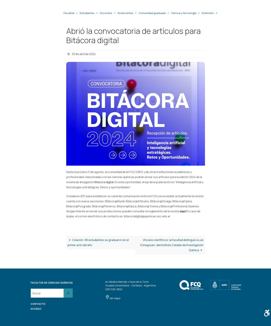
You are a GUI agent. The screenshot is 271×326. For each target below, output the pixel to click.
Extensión (210, 11)
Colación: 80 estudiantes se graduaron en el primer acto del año (98, 242)
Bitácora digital (103, 182)
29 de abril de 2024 (84, 54)
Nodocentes (127, 11)
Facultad (71, 11)
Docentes (108, 11)
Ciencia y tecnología (185, 11)
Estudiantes (89, 11)
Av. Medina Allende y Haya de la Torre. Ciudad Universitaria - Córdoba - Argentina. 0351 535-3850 (130, 290)
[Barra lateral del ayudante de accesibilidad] (267, 313)
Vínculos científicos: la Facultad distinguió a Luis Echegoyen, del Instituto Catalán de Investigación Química (172, 245)
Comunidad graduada (154, 11)
